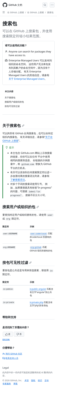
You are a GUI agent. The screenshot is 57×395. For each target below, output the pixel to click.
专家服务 (6, 383)
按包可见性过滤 (17, 262)
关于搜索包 (13, 125)
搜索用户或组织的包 (20, 206)
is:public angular (38, 288)
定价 (47, 380)
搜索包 (50, 12)
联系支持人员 (10, 358)
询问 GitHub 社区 (12, 353)
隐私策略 (6, 339)
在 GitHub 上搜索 (15, 12)
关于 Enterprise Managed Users (27, 79)
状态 (40, 380)
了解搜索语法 (17, 179)
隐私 (33, 380)
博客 (15, 383)
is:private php (36, 302)
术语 (26, 380)
